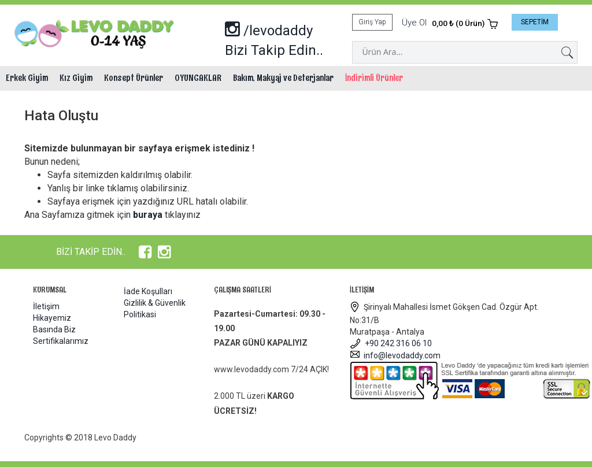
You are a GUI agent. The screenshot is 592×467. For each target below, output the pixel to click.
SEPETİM (535, 22)
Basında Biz (54, 329)
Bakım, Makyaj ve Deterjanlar (283, 78)
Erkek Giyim (27, 78)
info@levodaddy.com (395, 355)
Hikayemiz (52, 318)
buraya (147, 214)
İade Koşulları (148, 291)
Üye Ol (414, 22)
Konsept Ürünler (133, 78)
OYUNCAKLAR (198, 78)
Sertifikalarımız (60, 341)
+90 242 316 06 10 (391, 343)
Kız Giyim (76, 78)
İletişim (46, 306)
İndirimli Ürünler (374, 78)
